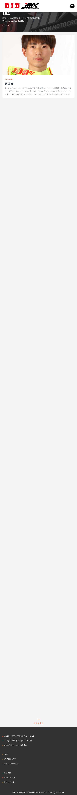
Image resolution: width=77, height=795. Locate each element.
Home (4, 25)
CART (6, 753)
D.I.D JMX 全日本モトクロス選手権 (17, 740)
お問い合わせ (9, 780)
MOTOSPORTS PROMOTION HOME (18, 735)
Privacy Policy (9, 776)
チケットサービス (10, 762)
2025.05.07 (8, 79)
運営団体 (7, 771)
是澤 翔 (9, 83)
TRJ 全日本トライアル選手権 (15, 744)
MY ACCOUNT (9, 758)
